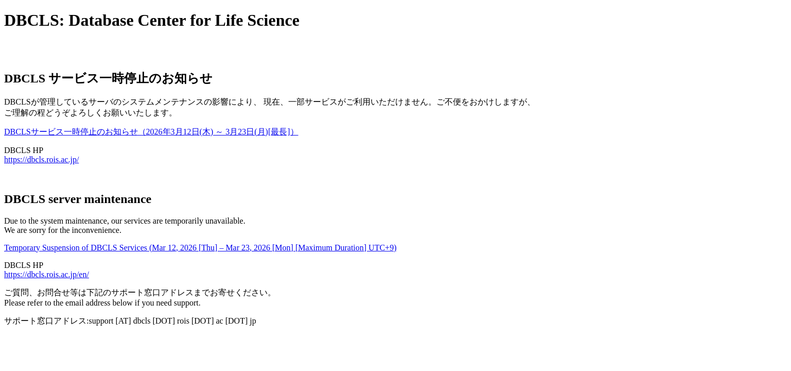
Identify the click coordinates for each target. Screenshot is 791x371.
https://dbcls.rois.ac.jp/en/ (46, 274)
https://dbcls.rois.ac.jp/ (41, 159)
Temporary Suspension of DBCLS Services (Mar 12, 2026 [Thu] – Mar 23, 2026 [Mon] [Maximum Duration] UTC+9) (200, 247)
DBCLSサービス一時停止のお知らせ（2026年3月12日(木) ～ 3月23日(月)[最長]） (151, 131)
